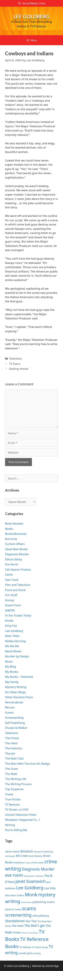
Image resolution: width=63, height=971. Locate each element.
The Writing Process (18, 784)
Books (9, 529)
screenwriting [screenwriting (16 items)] (18, 915)
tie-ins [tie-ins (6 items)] (24, 933)
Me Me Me (12, 646)
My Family (11, 682)
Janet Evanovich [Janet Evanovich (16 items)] (30, 881)
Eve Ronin (11, 564)
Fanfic (9, 574)
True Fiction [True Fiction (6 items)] (33, 933)
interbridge (52, 965)
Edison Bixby (13, 559)
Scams (9, 712)
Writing (10, 825)
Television (15, 358)
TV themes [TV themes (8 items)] (25, 947)
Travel (9, 794)
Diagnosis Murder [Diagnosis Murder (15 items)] (38, 869)
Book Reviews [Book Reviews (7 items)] (36, 856)
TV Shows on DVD (17, 809)
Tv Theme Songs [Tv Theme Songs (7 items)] (40, 947)
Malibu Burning (15, 641)
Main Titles (12, 636)
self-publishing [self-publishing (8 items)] (40, 915)
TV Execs (14, 364)
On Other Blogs (15, 692)
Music (9, 661)
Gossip (9, 600)
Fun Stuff (11, 595)
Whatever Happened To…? (22, 820)
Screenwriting (14, 717)
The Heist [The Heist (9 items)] (18, 926)
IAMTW (10, 610)
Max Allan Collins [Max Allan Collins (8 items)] (14, 895)
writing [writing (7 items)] (37, 953)
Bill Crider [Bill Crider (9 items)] (22, 856)
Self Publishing (15, 723)
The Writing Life (15, 779)
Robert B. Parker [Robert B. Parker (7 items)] (13, 909)
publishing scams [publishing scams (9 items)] (44, 902)
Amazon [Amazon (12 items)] (26, 851)
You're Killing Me (16, 830)
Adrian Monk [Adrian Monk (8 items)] (12, 851)
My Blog (10, 666)
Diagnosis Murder (17, 554)
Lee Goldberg (32, 16)
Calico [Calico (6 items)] (27, 862)
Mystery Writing (15, 687)
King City (11, 626)
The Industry (13, 748)
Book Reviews (14, 523)
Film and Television (17, 585)
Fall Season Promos (18, 569)
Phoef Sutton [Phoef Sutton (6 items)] (26, 902)
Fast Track (11, 580)
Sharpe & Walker (16, 728)
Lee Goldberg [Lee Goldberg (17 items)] (29, 888)
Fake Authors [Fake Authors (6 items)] (29, 876)
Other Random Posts (19, 697)
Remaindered (14, 702)
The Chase (12, 738)
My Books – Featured (19, 677)
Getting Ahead (18, 369)
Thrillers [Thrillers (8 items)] (17, 932)
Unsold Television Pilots (20, 815)
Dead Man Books (16, 549)
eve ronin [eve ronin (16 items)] (14, 875)
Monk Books (13, 651)
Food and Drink (15, 590)
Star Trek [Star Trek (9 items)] (31, 921)
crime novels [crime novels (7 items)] (37, 862)
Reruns (9, 707)
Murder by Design (17, 656)
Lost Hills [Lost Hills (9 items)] (50, 888)
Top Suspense (14, 789)
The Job (10, 753)
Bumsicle (11, 539)
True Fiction (13, 799)
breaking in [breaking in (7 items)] (19, 862)
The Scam (11, 769)
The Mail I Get (14, 758)
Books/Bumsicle (15, 534)
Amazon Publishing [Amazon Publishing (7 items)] (43, 851)
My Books (11, 672)
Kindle (9, 620)
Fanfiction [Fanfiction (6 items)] (40, 876)
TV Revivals (12, 804)
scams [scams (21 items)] (29, 908)
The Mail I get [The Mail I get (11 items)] (34, 925)
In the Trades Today (18, 615)
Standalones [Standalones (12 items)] (15, 920)
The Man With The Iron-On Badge (27, 764)
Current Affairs (15, 544)
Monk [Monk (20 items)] (31, 894)
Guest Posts (13, 605)
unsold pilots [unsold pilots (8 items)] (25, 953)
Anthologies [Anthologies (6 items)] (10, 856)
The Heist (11, 743)
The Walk (11, 774)
